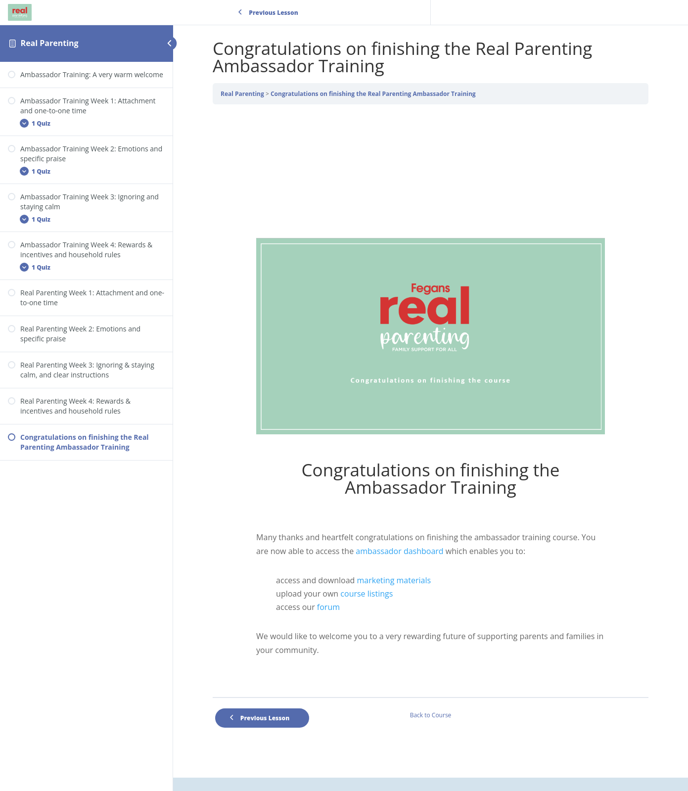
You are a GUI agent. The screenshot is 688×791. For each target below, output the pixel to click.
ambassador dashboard (399, 551)
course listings (365, 593)
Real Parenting (50, 43)
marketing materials (394, 580)
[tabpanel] (430, 404)
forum (328, 607)
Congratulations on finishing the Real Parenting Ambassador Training (373, 94)
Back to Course (431, 715)
